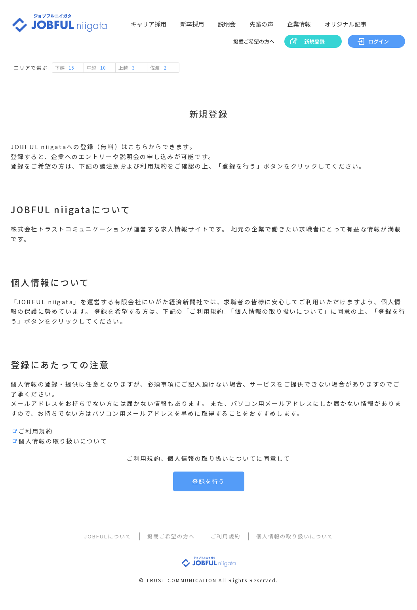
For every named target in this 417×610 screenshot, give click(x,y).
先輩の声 (261, 24)
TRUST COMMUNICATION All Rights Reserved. (212, 583)
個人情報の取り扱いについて (63, 441)
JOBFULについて (107, 536)
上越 (126, 67)
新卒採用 (192, 24)
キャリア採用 (148, 24)
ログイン (378, 41)
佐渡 (158, 67)
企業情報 (299, 24)
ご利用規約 (36, 431)
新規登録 (314, 41)
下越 (64, 67)
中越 (96, 67)
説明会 (227, 24)
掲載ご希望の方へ (253, 41)
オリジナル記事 (345, 24)
